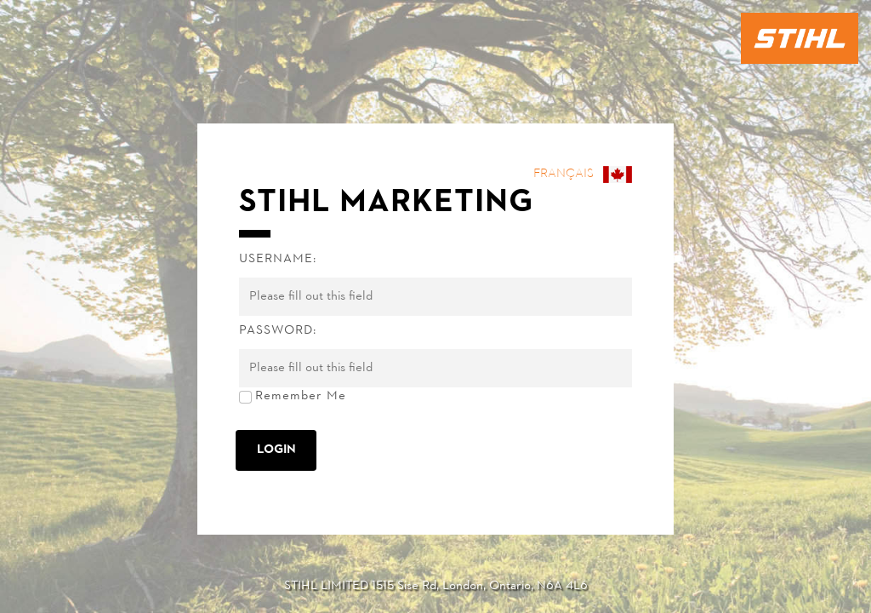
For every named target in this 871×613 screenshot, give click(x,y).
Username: (277, 259)
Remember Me (300, 396)
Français (563, 174)
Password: (277, 331)
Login (276, 450)
